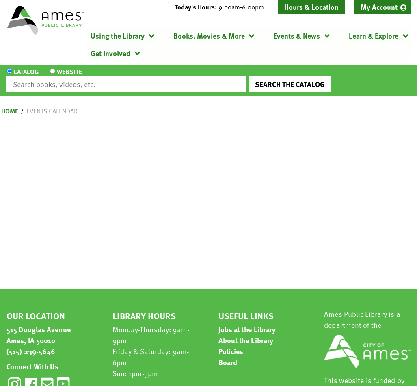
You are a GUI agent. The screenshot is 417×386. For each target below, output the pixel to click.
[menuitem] (382, 7)
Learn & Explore (373, 35)
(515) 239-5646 (30, 343)
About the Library (246, 332)
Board (228, 354)
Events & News (296, 35)
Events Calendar (52, 104)
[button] (222, 7)
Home (9, 104)
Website (68, 77)
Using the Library (118, 35)
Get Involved (110, 53)
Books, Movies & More (209, 35)
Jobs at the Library (247, 321)
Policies (231, 343)
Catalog (26, 77)
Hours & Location (311, 6)
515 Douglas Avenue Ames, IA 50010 (38, 327)
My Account (379, 6)
